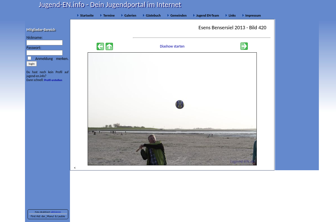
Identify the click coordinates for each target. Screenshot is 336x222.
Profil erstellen (53, 80)
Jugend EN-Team (206, 15)
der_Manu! (47, 216)
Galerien (128, 15)
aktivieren (56, 211)
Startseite (85, 15)
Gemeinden (177, 15)
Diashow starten (172, 46)
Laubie (61, 216)
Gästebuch (152, 15)
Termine (107, 15)
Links (230, 15)
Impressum (251, 15)
